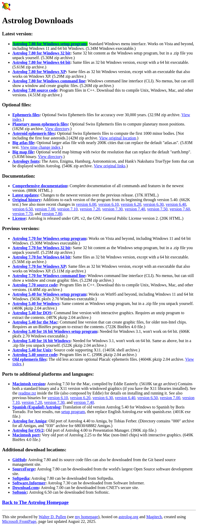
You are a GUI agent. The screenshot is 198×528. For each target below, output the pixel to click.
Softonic (19, 492)
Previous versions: (21, 228)
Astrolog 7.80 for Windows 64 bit (41, 62)
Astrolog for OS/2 (27, 430)
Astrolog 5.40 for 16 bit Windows (41, 340)
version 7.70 (22, 213)
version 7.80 (52, 213)
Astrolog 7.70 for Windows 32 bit (41, 248)
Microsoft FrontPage (19, 521)
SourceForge (23, 469)
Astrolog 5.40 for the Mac (34, 322)
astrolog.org (128, 517)
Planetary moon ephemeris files (40, 124)
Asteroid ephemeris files (33, 133)
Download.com (25, 487)
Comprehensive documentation (39, 186)
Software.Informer (28, 483)
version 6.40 (176, 204)
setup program (73, 411)
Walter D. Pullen (52, 517)
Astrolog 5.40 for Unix (31, 350)
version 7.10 (67, 209)
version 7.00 (45, 209)
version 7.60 (180, 209)
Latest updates (25, 195)
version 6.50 (22, 209)
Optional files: (16, 104)
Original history (26, 200)
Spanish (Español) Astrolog (36, 407)
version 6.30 (153, 204)
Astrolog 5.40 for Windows (35, 303)
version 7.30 (112, 209)
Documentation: (18, 176)
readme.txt (27, 393)
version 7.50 (157, 209)
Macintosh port (25, 435)
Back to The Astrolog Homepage (35, 502)
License (19, 218)
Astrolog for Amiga (29, 421)
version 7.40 (135, 209)
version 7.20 (90, 209)
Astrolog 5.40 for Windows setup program (49, 294)
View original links (110, 166)
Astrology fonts (25, 161)
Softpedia (20, 478)
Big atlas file (23, 142)
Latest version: (17, 33)
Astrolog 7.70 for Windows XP (39, 266)
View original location (117, 138)
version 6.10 (108, 204)
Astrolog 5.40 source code (34, 354)
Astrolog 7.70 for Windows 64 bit (41, 257)
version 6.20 (131, 204)
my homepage (86, 517)
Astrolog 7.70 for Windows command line (48, 275)
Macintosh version (28, 384)
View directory (57, 129)
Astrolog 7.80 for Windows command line (48, 81)
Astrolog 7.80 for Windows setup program (49, 44)
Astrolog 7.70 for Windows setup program (49, 238)
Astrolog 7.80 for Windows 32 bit (41, 53)
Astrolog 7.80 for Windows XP (39, 71)
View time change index (41, 147)
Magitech (154, 517)
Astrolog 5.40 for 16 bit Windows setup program (54, 331)
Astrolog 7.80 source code (34, 90)
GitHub (19, 460)
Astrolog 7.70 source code (34, 285)
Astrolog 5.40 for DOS (31, 313)
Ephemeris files (25, 115)
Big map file (23, 152)
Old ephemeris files (29, 359)
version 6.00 (86, 204)
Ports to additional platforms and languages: (48, 374)
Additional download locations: (34, 449)
